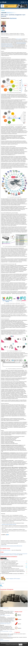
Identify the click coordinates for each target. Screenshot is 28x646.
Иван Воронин (13, 18)
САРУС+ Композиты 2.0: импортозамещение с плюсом (9, 563)
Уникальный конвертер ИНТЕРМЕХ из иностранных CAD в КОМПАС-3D (12, 573)
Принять (20, 644)
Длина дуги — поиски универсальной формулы (8, 562)
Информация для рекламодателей (4, 640)
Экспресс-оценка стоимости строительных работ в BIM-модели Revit (11, 545)
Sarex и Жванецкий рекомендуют (5, 550)
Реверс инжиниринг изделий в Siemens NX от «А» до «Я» (10, 568)
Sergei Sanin (1, 610)
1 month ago (10, 631)
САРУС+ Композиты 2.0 (3, 615)
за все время (6, 559)
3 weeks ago (8, 623)
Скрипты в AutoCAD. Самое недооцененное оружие (9, 564)
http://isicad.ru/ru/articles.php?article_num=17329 (9, 524)
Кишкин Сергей (2, 625)
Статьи (3, 10)
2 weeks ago (8, 615)
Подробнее (1, 639)
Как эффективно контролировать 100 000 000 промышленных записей (12, 566)
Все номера (2, 583)
